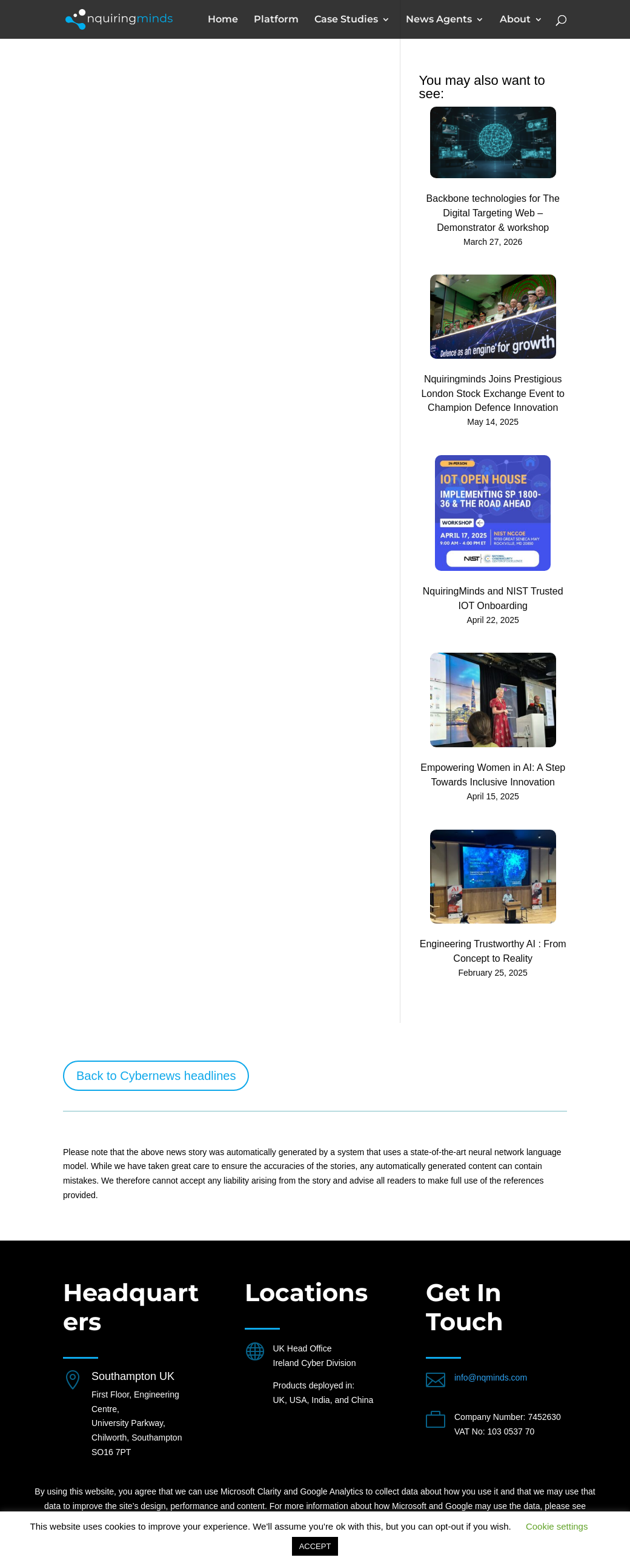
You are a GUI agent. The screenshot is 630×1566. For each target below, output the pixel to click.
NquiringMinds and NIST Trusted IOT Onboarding (493, 598)
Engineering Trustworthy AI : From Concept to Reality (493, 951)
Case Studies (346, 20)
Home (223, 20)
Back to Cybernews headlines (156, 1075)
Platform (276, 20)
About (515, 20)
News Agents (439, 20)
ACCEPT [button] (315, 1546)
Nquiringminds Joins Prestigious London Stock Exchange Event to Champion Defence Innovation (493, 393)
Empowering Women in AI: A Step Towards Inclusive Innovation (492, 774)
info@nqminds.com (490, 1377)
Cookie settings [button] (557, 1526)
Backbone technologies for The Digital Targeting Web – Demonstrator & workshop (493, 213)
